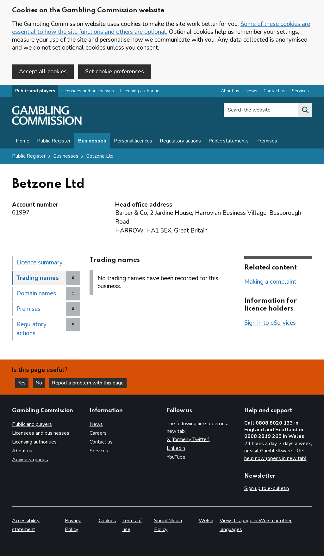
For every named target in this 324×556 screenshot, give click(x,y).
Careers (98, 433)
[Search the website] (305, 110)
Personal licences (133, 141)
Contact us (101, 441)
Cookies (107, 520)
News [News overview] (251, 91)
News (96, 424)
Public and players (35, 91)
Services (99, 450)
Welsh (206, 520)
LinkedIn (176, 448)
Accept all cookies (43, 71)
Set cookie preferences (114, 71)
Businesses (92, 141)
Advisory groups (30, 459)
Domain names (36, 293)
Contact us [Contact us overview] (274, 91)
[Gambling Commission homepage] (47, 123)
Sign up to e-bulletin (266, 488)
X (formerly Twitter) (188, 439)
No (41, 382)
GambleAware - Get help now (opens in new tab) (275, 455)
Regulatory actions (180, 141)
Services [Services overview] (300, 91)
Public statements (229, 141)
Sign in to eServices (270, 323)
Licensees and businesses (87, 91)
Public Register (54, 141)
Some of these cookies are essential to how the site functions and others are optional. (161, 28)
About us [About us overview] (230, 91)
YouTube (176, 457)
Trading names (37, 278)
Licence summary (39, 262)
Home (22, 141)
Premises (266, 141)
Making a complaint (270, 282)
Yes (23, 382)
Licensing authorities (141, 91)
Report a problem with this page (89, 382)
